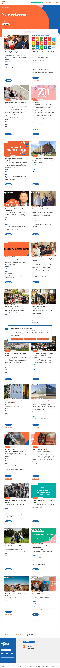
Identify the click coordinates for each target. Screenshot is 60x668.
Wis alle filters (6, 21)
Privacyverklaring (31, 666)
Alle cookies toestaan (17, 339)
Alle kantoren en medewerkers (7, 656)
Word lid (2, 666)
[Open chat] (53, 2)
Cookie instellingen (45, 666)
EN (1, 665)
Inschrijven (35, 80)
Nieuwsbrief (7, 665)
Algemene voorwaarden (24, 666)
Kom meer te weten (15, 335)
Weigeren (30, 339)
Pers (3, 665)
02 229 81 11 (30, 646)
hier (8, 277)
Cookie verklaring (38, 666)
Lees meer (8, 80)
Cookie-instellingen (42, 339)
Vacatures (12, 665)
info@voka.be (30, 648)
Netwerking (5, 24)
